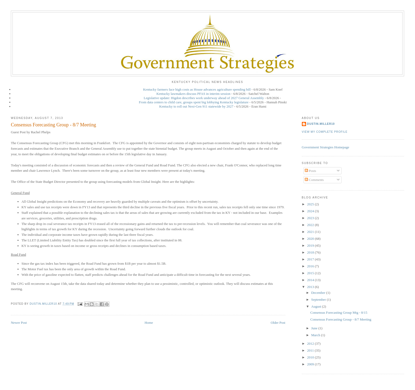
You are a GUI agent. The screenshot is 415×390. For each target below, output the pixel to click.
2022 (311, 225)
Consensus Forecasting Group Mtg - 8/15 (338, 312)
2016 (311, 266)
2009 (311, 364)
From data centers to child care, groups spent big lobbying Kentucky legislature (194, 102)
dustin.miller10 (321, 123)
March (316, 335)
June (314, 328)
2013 (311, 287)
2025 (311, 204)
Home (148, 323)
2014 (311, 280)
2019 (311, 245)
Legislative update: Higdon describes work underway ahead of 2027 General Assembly (204, 98)
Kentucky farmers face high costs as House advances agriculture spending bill (197, 89)
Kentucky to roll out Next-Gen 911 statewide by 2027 (196, 106)
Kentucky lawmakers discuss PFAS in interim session (193, 94)
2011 (311, 350)
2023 (311, 218)
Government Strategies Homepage (325, 147)
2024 (311, 211)
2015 (311, 273)
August (316, 306)
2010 (311, 357)
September (319, 300)
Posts (310, 171)
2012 (311, 343)
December (318, 293)
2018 (311, 252)
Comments (314, 180)
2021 (311, 232)
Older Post (278, 323)
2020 (311, 239)
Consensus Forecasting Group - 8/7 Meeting (340, 319)
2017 (311, 259)
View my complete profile (325, 131)
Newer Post (19, 323)
